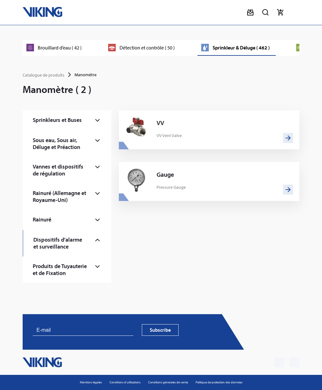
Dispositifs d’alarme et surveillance (57, 243)
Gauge (165, 174)
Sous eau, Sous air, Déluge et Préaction (56, 143)
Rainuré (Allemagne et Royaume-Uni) (59, 196)
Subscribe (160, 330)
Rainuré (42, 219)
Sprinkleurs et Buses (57, 119)
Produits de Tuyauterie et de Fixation (60, 269)
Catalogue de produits (43, 75)
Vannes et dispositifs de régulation (58, 170)
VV (160, 123)
